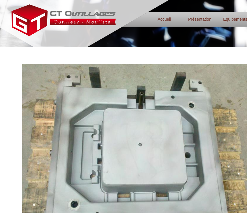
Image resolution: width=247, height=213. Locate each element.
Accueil (164, 19)
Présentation (200, 19)
